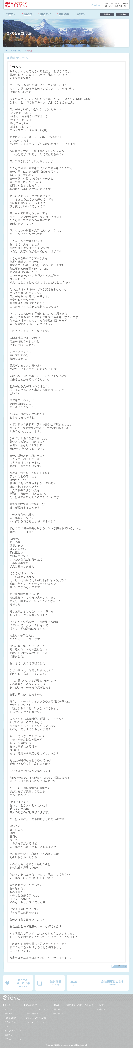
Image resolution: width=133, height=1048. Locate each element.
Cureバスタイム (32, 1014)
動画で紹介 (57, 1009)
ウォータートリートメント (37, 1022)
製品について (31, 1005)
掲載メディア (57, 1014)
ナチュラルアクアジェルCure (37, 1009)
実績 (6, 1026)
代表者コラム (16, 51)
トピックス (9, 1009)
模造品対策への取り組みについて (80, 1005)
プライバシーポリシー (14, 1039)
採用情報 (8, 1035)
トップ (7, 1005)
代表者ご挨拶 (10, 1018)
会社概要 (8, 1014)
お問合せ (56, 1005)
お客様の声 (101, 1009)
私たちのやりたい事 (13, 1031)
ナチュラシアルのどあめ (36, 1018)
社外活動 (100, 1005)
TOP (5, 51)
